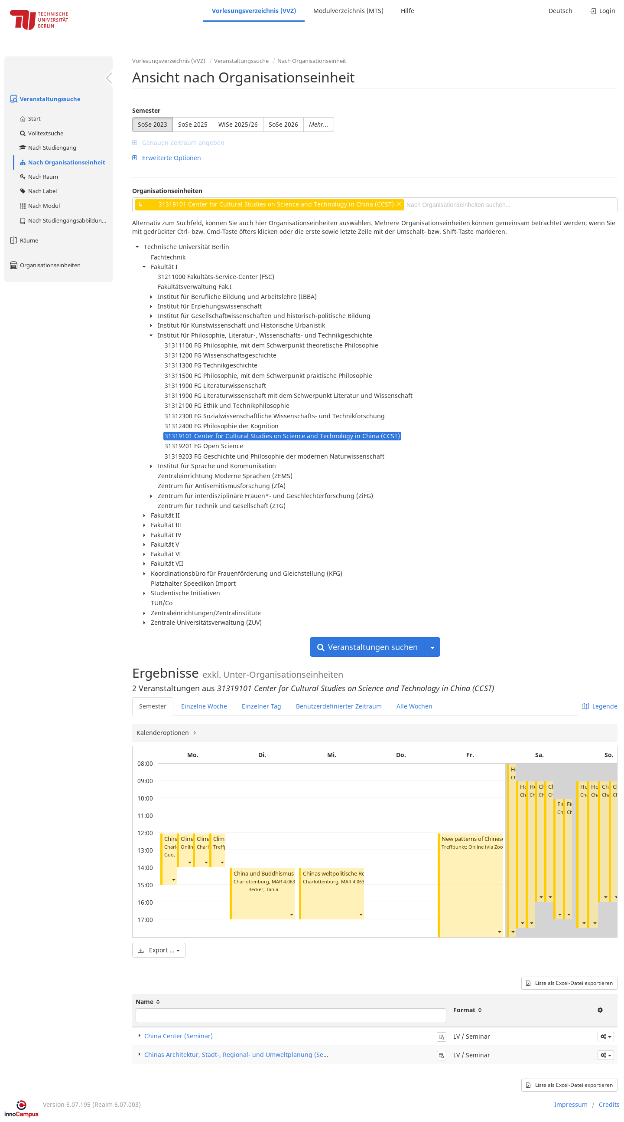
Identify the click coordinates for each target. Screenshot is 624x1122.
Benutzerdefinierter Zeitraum (339, 706)
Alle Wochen (414, 706)
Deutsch (560, 11)
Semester (146, 110)
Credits (609, 1104)
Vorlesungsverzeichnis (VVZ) (254, 11)
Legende (600, 706)
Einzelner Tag (261, 706)
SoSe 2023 (152, 124)
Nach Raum (38, 176)
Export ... (159, 950)
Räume (23, 240)
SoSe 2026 (283, 124)
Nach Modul (39, 206)
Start (30, 118)
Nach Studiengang (47, 147)
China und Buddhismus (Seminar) (277, 873)
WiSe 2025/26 (238, 124)
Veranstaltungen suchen (367, 647)
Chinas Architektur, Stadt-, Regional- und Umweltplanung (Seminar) (243, 1054)
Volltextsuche (41, 133)
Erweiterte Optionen (166, 158)
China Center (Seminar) (178, 1036)
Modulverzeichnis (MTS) (348, 11)
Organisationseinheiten (45, 265)
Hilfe (407, 11)
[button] (173, 879)
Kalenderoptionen (163, 732)
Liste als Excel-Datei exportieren (569, 983)
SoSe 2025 (193, 124)
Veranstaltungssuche (45, 99)
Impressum (571, 1104)
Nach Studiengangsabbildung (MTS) (66, 220)
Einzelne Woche (204, 706)
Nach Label (38, 191)
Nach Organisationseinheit (62, 162)
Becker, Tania (263, 889)
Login (602, 11)
